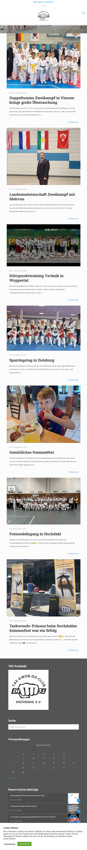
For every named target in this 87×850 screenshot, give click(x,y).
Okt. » (16, 778)
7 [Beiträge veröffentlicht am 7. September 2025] (73, 754)
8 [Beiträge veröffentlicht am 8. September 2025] (13, 759)
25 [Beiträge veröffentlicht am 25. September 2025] (43, 768)
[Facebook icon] (42, 5)
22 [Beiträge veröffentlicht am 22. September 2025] (13, 768)
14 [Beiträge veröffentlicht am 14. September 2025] (74, 759)
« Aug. (10, 778)
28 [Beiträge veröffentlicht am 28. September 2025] (74, 768)
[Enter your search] (43, 727)
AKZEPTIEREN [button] (24, 844)
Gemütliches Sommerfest (31, 452)
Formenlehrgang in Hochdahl (35, 533)
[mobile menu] (83, 13)
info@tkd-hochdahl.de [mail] (44, 2)
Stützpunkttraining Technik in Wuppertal (36, 278)
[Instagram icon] (45, 5)
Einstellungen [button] (10, 844)
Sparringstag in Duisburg (31, 360)
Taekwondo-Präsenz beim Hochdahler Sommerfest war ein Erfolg (43, 628)
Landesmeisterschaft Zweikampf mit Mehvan (42, 196)
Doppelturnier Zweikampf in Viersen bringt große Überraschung (41, 100)
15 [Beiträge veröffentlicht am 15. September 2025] (13, 763)
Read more (74, 122)
